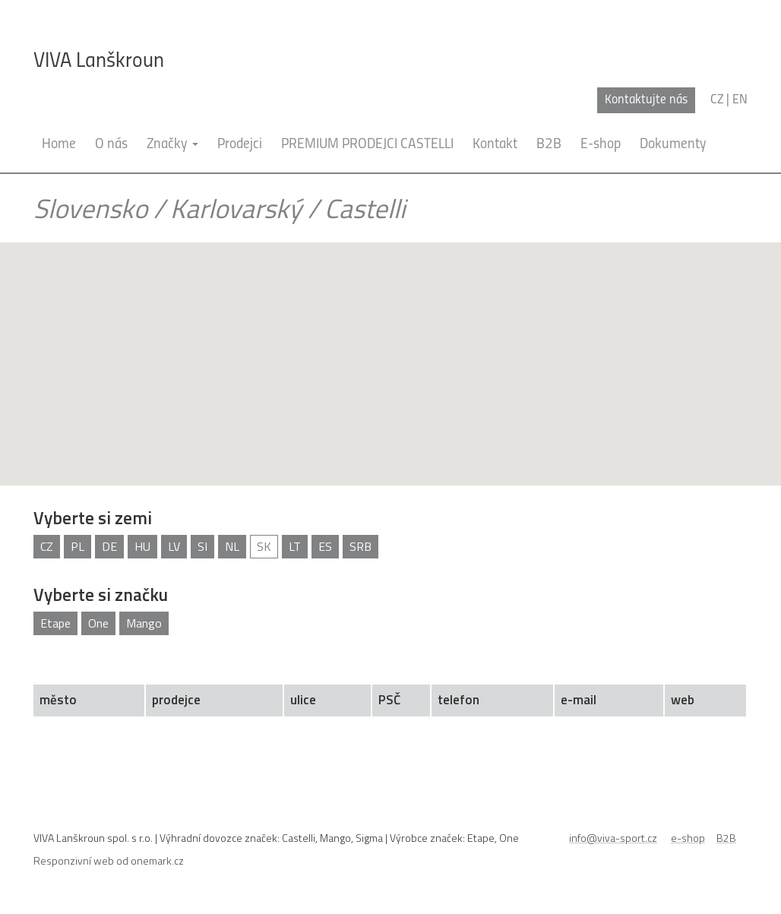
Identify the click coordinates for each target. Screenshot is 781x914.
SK (264, 546)
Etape (55, 623)
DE (109, 546)
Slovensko (90, 208)
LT (295, 546)
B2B (548, 145)
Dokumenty (673, 145)
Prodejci (239, 145)
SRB (360, 546)
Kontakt (495, 145)
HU (142, 546)
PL (77, 546)
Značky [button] (172, 145)
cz (716, 99)
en (740, 99)
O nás (111, 145)
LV (174, 546)
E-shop (600, 145)
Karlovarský (236, 208)
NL (232, 546)
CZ (46, 546)
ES (325, 546)
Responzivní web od (108, 860)
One (98, 623)
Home (59, 145)
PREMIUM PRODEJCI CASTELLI (367, 145)
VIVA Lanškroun (98, 61)
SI (202, 546)
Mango (144, 623)
